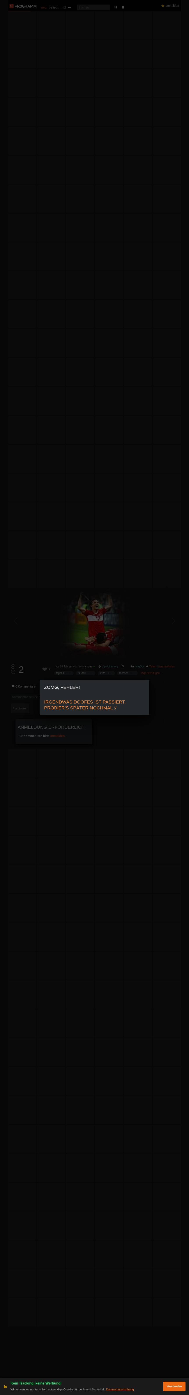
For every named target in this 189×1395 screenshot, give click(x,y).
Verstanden (174, 1386)
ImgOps (140, 666)
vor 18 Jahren (64, 666)
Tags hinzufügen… (151, 673)
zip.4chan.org (110, 666)
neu (43, 7)
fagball (60, 673)
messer (123, 673)
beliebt (53, 7)
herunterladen (166, 666)
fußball (82, 673)
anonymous (85, 666)
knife (102, 673)
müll (64, 7)
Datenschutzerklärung (120, 1389)
